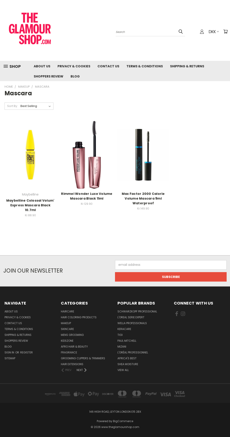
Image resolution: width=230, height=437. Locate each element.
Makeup (66, 323)
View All (123, 370)
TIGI (120, 335)
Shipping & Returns (187, 66)
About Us (42, 66)
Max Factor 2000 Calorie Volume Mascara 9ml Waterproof (143, 198)
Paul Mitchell (126, 341)
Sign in (9, 352)
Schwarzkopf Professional (137, 311)
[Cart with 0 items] (225, 31)
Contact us (108, 66)
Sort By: (12, 106)
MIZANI (121, 346)
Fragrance (69, 352)
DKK (214, 31)
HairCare (67, 311)
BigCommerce (123, 421)
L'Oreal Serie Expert (130, 317)
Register (26, 352)
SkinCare (67, 329)
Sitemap (9, 358)
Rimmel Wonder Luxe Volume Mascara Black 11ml (86, 196)
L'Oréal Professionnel (132, 352)
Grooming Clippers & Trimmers (83, 358)
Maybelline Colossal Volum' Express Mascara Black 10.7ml (30, 205)
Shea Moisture (127, 364)
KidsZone (67, 341)
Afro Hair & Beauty (74, 346)
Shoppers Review (48, 76)
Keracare (124, 329)
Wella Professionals (132, 323)
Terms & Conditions (144, 66)
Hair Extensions (72, 364)
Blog (75, 76)
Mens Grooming (72, 335)
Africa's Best (127, 358)
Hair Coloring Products (79, 317)
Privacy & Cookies (74, 66)
